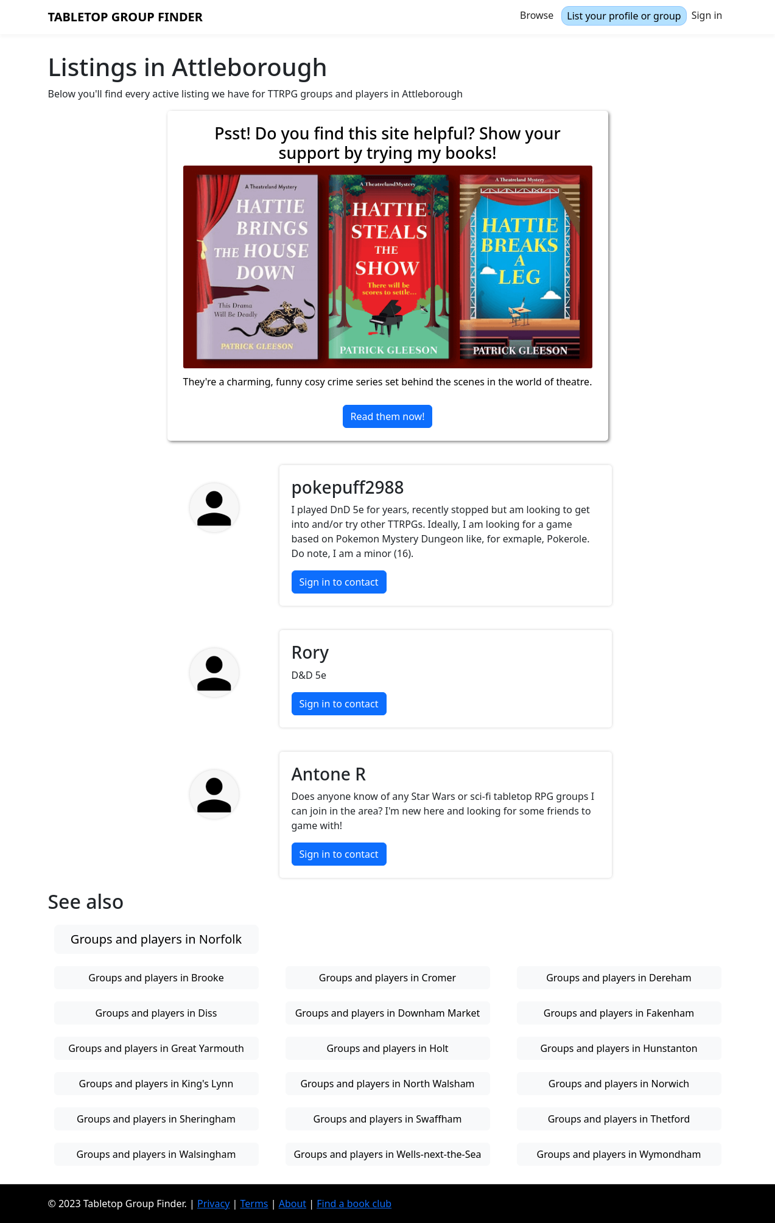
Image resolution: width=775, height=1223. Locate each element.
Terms (254, 1203)
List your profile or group (624, 16)
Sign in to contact (339, 582)
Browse (536, 15)
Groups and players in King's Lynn (156, 1083)
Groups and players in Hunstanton (618, 1048)
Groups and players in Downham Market (387, 1013)
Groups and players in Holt (387, 1048)
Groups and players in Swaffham (388, 1119)
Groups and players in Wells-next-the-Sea (387, 1154)
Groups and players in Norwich (619, 1083)
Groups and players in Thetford (619, 1119)
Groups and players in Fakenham (619, 1013)
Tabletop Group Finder (125, 17)
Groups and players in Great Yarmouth (156, 1048)
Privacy (213, 1203)
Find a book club (354, 1203)
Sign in (707, 15)
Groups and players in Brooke (155, 977)
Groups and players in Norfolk (156, 939)
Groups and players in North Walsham (387, 1083)
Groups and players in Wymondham (618, 1154)
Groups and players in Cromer (387, 977)
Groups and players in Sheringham (156, 1119)
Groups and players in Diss (156, 1013)
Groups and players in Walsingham (156, 1154)
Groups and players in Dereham (619, 977)
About (292, 1203)
